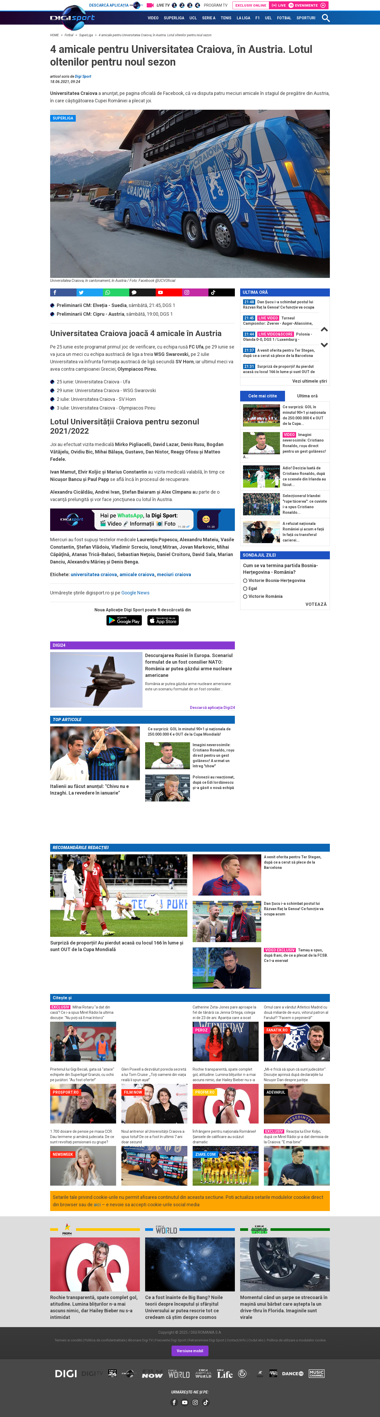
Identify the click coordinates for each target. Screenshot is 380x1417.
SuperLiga (86, 35)
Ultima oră (307, 395)
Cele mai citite (262, 395)
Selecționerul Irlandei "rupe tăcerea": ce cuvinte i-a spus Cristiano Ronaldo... (305, 504)
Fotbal (69, 35)
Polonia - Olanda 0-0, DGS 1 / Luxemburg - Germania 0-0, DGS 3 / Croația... (277, 337)
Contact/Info (236, 1340)
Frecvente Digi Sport (170, 1340)
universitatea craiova (94, 574)
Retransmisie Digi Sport (206, 1340)
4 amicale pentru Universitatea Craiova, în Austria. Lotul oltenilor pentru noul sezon (155, 35)
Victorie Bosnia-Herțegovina (274, 580)
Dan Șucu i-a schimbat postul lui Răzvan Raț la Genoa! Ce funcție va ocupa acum (278, 304)
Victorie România (263, 596)
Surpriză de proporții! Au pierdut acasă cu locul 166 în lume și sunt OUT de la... (279, 369)
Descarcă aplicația (116, 5)
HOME (55, 35)
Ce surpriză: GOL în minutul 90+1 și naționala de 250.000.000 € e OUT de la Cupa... (304, 415)
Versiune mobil (190, 1351)
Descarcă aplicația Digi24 (212, 707)
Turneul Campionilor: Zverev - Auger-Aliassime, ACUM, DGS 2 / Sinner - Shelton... (278, 320)
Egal (250, 588)
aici (97, 1204)
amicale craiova (137, 574)
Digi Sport (83, 76)
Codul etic (256, 1340)
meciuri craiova (174, 574)
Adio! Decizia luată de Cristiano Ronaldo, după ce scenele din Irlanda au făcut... (304, 476)
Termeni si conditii (68, 1340)
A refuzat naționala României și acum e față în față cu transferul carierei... (303, 531)
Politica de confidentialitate (105, 1340)
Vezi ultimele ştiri (309, 381)
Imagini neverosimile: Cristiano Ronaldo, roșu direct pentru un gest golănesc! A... (284, 445)
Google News (135, 592)
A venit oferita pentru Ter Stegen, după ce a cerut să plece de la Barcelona (279, 353)
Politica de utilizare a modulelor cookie (296, 1340)
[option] (279, 305)
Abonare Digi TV (140, 1340)
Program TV (215, 5)
